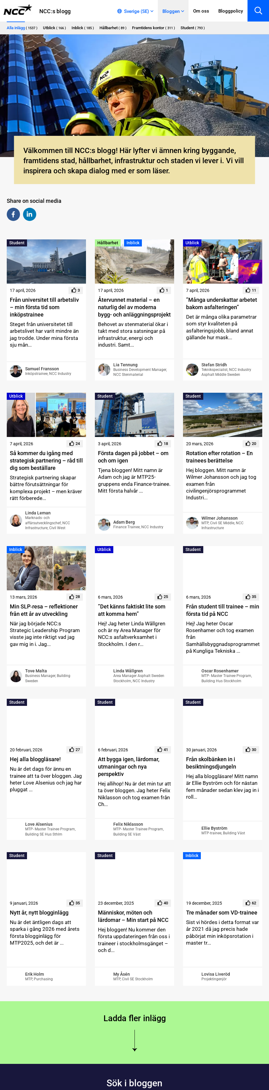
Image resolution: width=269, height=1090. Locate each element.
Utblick (192, 242)
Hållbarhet (107, 242)
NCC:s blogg (55, 11)
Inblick (133, 242)
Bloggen (171, 11)
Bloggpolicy (230, 11)
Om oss (201, 11)
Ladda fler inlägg (134, 1018)
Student (17, 242)
